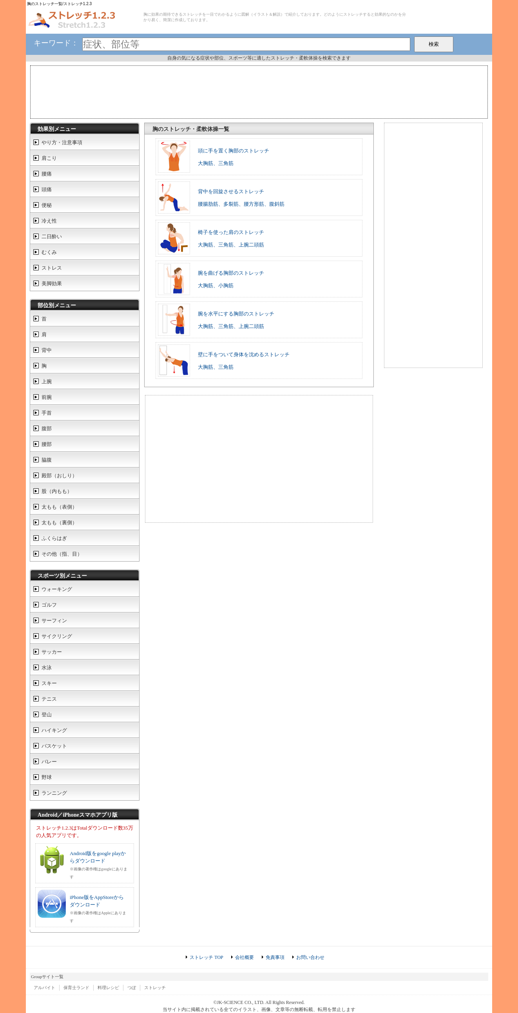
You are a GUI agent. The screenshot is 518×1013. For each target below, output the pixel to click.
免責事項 (275, 957)
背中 (47, 350)
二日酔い (52, 236)
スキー (49, 683)
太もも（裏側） (59, 523)
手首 (47, 413)
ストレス (52, 268)
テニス (49, 699)
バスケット (54, 746)
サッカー (52, 652)
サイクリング (57, 636)
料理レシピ (108, 987)
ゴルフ (49, 605)
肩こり (49, 158)
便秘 (47, 205)
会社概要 (244, 957)
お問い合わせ (310, 957)
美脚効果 (52, 283)
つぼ (131, 987)
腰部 (47, 444)
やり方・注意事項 (62, 142)
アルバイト (44, 987)
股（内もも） (57, 491)
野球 (47, 777)
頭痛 (47, 189)
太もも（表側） (59, 507)
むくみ (49, 252)
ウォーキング (57, 589)
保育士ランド (76, 987)
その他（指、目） (62, 554)
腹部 (47, 428)
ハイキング (54, 730)
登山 (47, 715)
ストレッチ (155, 987)
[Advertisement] (259, 91)
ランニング (54, 793)
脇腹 (47, 460)
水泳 (47, 668)
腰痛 (47, 174)
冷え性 (49, 221)
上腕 (47, 381)
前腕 (47, 397)
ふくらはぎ (54, 538)
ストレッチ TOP (206, 957)
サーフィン (54, 620)
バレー (49, 762)
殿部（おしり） (59, 475)
